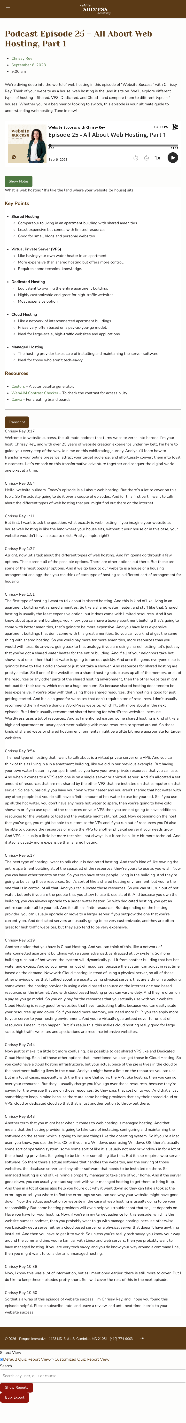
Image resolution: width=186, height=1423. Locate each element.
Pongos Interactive (32, 1338)
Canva (16, 399)
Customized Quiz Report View (81, 1359)
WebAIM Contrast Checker (34, 393)
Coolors (18, 386)
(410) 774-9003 (121, 1338)
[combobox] (3, 1376)
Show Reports (16, 1387)
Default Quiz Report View (26, 1359)
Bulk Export (14, 1397)
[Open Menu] (8, 9)
